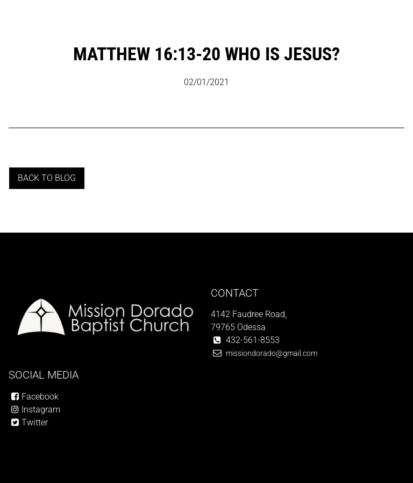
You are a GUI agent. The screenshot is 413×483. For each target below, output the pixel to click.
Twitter (35, 422)
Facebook (40, 396)
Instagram (41, 409)
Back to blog (47, 178)
